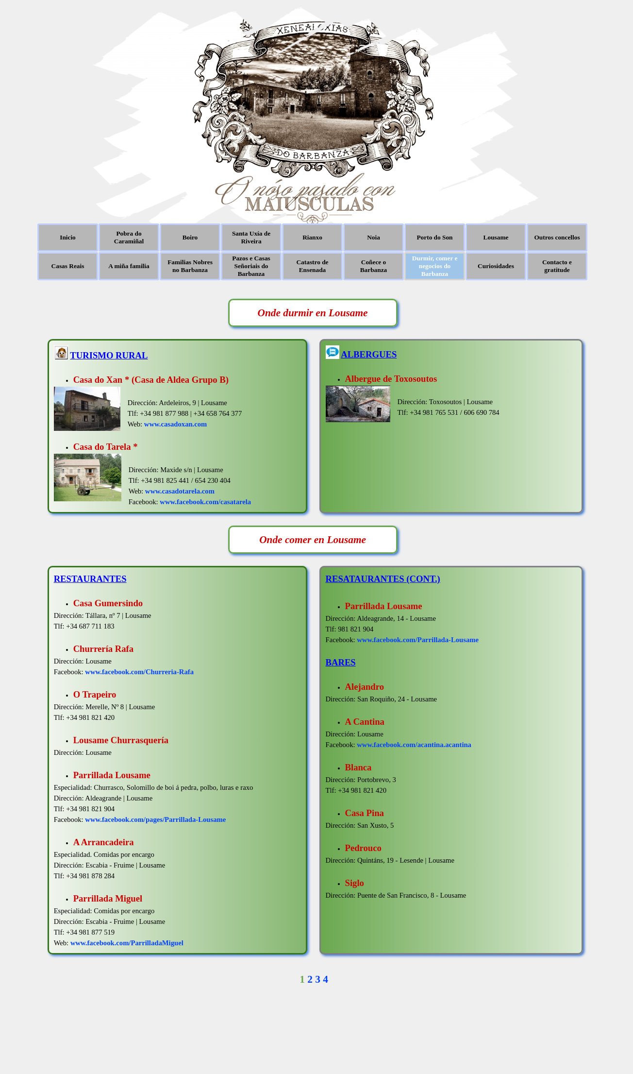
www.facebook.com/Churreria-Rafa (139, 672)
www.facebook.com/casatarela (205, 502)
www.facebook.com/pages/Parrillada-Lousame (155, 819)
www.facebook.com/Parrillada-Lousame (418, 640)
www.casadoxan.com (175, 424)
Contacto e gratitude (557, 265)
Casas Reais (67, 266)
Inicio (68, 237)
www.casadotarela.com (180, 491)
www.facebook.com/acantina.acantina (414, 745)
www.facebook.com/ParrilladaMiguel (126, 943)
